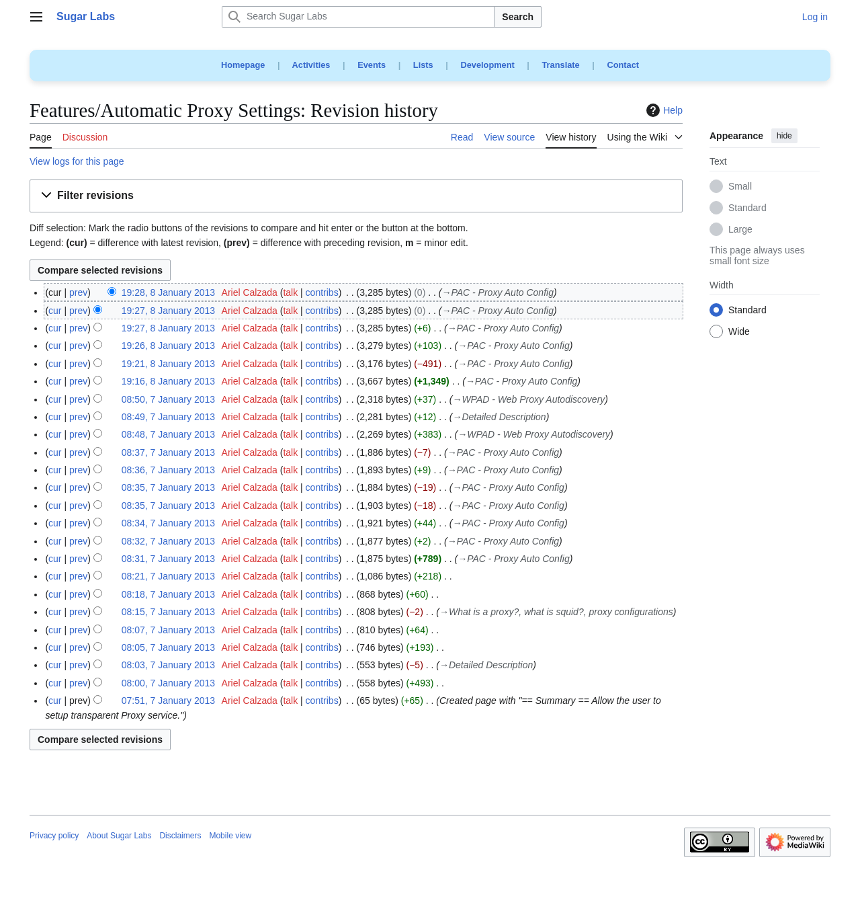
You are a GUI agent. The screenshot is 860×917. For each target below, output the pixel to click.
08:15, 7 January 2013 (168, 611)
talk (290, 292)
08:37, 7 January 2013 (168, 452)
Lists (423, 65)
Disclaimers (180, 835)
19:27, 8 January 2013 (168, 310)
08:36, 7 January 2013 (168, 470)
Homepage (243, 65)
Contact (623, 65)
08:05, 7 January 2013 (168, 647)
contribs (322, 292)
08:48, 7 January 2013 (168, 434)
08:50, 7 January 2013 (168, 399)
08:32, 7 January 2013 (168, 541)
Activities (311, 65)
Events (371, 65)
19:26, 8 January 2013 (168, 345)
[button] (356, 196)
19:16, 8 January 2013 (168, 381)
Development (487, 65)
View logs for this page (77, 161)
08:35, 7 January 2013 (168, 487)
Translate (561, 65)
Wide (739, 332)
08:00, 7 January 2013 (168, 683)
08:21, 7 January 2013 (168, 576)
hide (784, 136)
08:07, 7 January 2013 (168, 630)
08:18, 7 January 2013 (168, 594)
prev (78, 292)
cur (54, 310)
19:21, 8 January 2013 (168, 363)
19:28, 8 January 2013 (168, 292)
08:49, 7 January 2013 (168, 416)
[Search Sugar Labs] (358, 17)
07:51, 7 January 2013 (168, 700)
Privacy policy (54, 835)
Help (663, 110)
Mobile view (230, 835)
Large (740, 230)
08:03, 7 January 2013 (168, 665)
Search (517, 16)
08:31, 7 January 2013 (168, 558)
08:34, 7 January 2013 (168, 523)
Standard (747, 208)
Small (740, 187)
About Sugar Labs (119, 835)
